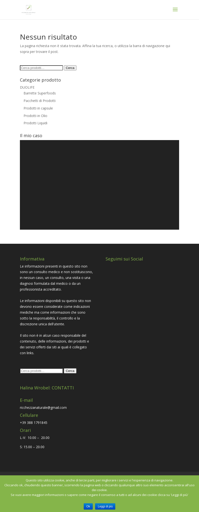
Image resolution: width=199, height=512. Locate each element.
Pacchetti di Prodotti (40, 100)
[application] (99, 185)
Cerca (70, 68)
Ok (88, 506)
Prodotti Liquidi (35, 123)
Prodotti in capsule (38, 108)
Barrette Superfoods (40, 93)
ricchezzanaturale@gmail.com (43, 407)
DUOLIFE (27, 87)
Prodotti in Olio (35, 115)
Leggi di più (105, 506)
